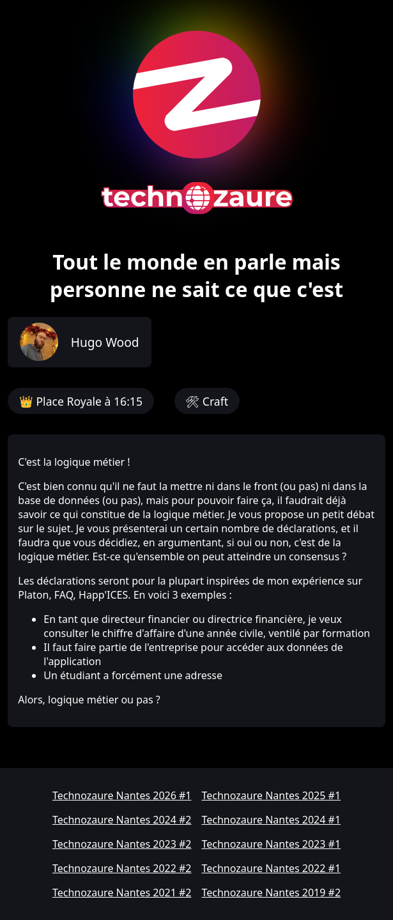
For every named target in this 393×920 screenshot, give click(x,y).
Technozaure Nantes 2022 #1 (271, 868)
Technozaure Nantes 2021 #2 (122, 892)
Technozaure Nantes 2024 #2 (122, 820)
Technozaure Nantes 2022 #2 (122, 868)
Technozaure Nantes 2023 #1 (271, 844)
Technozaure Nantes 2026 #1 (122, 795)
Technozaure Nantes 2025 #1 (271, 795)
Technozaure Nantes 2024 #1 (271, 820)
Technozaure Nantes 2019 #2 (271, 892)
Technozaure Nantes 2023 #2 (122, 844)
